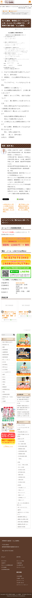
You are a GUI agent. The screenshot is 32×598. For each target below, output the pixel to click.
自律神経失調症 (6, 394)
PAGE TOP (27, 330)
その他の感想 (21, 441)
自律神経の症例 (21, 477)
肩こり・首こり (6, 359)
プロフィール (20, 580)
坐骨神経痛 (5, 349)
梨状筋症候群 (6, 354)
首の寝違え (5, 364)
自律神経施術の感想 (22, 451)
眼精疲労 (5, 387)
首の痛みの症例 (21, 482)
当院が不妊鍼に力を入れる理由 (23, 435)
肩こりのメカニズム (22, 507)
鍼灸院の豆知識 (21, 526)
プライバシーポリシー (22, 584)
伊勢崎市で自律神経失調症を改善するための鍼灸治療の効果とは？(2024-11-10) (23, 413)
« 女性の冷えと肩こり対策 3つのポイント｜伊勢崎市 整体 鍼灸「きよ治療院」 (8, 208)
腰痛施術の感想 (21, 448)
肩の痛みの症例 (21, 469)
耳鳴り (4, 379)
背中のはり (5, 367)
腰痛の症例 (20, 474)
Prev (2, 311)
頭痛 (4, 374)
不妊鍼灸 (4, 567)
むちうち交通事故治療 (7, 565)
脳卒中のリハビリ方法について (23, 513)
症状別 (19, 485)
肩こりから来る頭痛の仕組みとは (23, 504)
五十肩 (4, 362)
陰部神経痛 (5, 357)
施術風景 (19, 563)
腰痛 (4, 347)
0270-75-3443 (20, 283)
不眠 (4, 384)
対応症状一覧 (6, 344)
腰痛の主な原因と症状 (23, 519)
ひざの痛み (5, 369)
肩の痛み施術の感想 (22, 446)
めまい (4, 377)
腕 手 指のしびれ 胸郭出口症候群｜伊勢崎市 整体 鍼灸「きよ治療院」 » (23, 208)
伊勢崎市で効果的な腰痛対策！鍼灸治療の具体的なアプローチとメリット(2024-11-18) (23, 400)
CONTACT (29, 2)
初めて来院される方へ (8, 342)
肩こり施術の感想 (22, 443)
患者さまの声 (13, 11)
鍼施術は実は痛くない (23, 524)
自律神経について (22, 497)
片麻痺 (4, 401)
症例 (19, 462)
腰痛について (21, 495)
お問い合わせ (20, 582)
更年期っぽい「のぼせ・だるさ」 (8, 397)
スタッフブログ (21, 425)
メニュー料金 (20, 560)
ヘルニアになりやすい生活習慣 (23, 428)
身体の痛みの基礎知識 (23, 521)
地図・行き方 (20, 578)
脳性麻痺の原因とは (22, 516)
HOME (5, 11)
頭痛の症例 (20, 479)
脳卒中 (19, 509)
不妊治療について (22, 487)
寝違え (20, 458)
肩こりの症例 (21, 467)
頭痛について (21, 500)
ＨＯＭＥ (4, 560)
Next (29, 311)
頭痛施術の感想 (21, 453)
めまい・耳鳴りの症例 (23, 464)
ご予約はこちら (8, 446)
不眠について (21, 490)
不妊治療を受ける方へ (23, 431)
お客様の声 (20, 565)
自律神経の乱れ (6, 389)
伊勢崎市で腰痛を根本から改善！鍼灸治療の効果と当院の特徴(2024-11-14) (23, 407)
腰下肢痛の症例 (21, 472)
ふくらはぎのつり (7, 372)
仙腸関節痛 (5, 352)
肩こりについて (21, 492)
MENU (1, 2)
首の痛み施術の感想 (22, 456)
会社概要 (19, 576)
